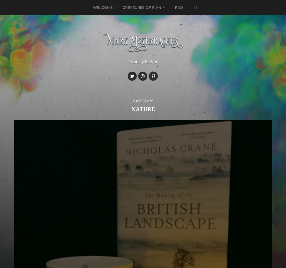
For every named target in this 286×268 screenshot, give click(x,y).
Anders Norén (152, 239)
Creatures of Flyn (142, 7)
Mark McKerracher (152, 228)
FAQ (179, 7)
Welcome (103, 7)
